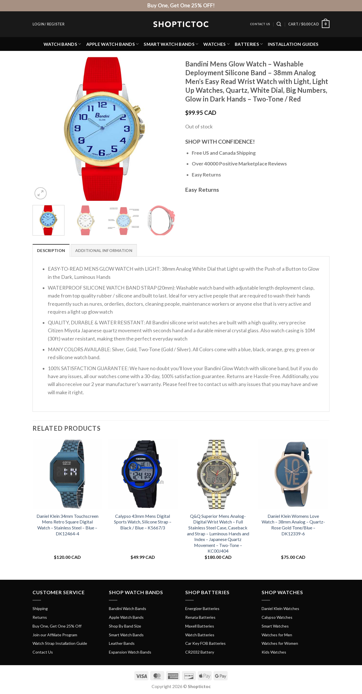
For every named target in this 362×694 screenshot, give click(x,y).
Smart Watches (275, 626)
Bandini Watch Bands (127, 608)
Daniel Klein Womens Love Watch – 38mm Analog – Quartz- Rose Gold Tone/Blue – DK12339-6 (293, 524)
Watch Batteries (199, 634)
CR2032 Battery (199, 652)
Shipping (40, 608)
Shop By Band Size (125, 626)
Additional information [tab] (103, 250)
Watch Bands (62, 44)
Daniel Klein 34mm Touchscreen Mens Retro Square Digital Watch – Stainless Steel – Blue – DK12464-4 (67, 524)
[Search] (279, 24)
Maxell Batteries (199, 626)
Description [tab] (51, 250)
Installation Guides (293, 44)
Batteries (249, 44)
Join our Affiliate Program (55, 634)
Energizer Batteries (202, 608)
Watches (216, 44)
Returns (40, 617)
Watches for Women (280, 643)
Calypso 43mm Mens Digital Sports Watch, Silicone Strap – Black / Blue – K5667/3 (142, 521)
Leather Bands (122, 643)
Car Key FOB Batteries (205, 643)
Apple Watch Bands (112, 44)
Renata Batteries (200, 617)
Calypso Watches (277, 617)
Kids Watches (274, 652)
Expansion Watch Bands (130, 652)
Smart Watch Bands (171, 44)
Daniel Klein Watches (280, 608)
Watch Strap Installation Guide (60, 643)
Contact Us (260, 24)
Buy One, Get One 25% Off (57, 626)
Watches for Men (277, 634)
